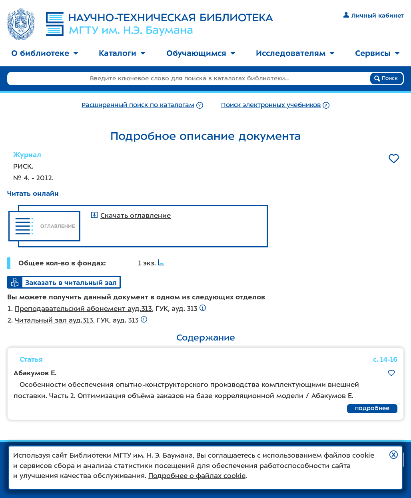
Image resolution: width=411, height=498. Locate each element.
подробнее (372, 408)
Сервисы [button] (377, 53)
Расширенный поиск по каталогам (138, 105)
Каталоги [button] (122, 53)
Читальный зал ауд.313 (54, 320)
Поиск (386, 78)
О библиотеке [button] (44, 53)
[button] (393, 454)
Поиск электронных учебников (271, 105)
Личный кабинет (373, 15)
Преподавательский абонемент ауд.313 (83, 308)
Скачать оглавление (131, 215)
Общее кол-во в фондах (61, 263)
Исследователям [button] (295, 53)
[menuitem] (44, 53)
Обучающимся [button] (200, 53)
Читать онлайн (33, 193)
